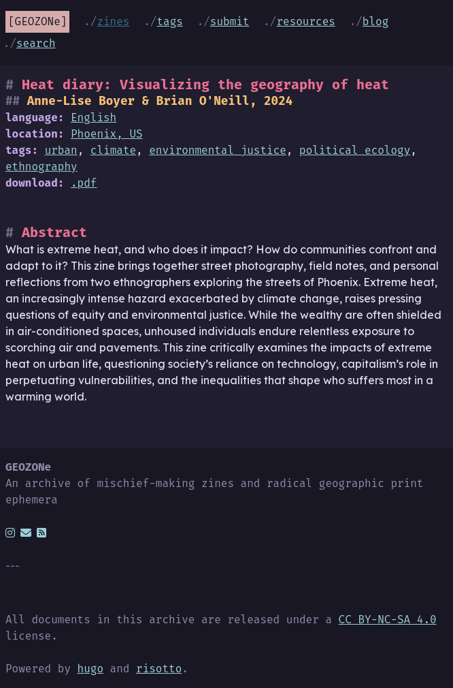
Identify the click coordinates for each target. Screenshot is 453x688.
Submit (230, 21)
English (93, 117)
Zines (113, 21)
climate (113, 150)
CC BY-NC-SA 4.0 (388, 619)
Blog (375, 21)
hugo (90, 668)
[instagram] (10, 533)
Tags (169, 21)
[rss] (41, 533)
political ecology (354, 150)
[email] (25, 533)
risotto (159, 668)
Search (36, 43)
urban (61, 150)
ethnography (41, 166)
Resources (305, 21)
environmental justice (217, 150)
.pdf (84, 182)
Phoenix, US (107, 133)
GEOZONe (38, 21)
